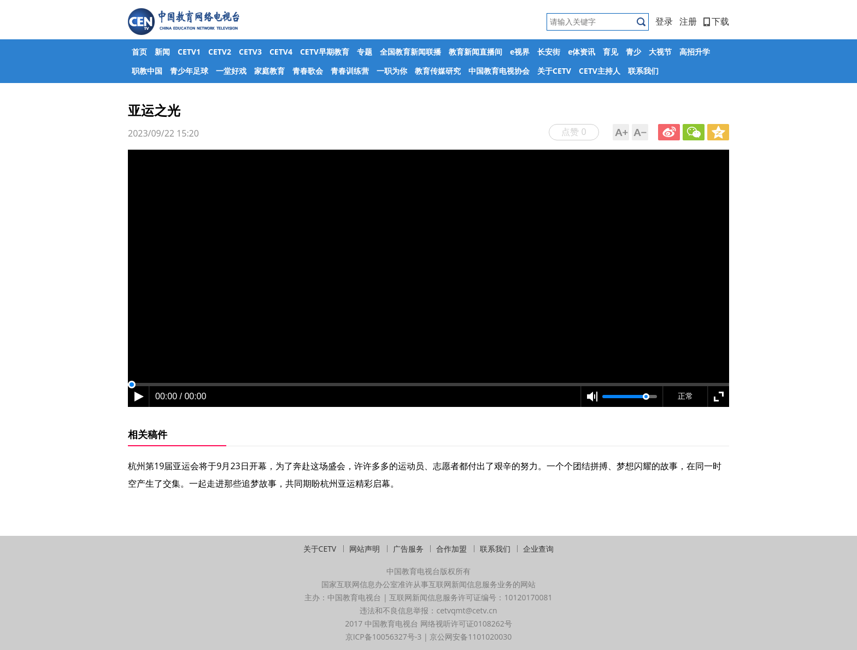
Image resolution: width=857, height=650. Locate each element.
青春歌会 (307, 71)
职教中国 (147, 71)
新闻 (162, 51)
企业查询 (538, 548)
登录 (664, 21)
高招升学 (694, 51)
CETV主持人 (599, 71)
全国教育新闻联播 (410, 51)
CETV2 (219, 51)
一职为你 (392, 71)
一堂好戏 (231, 71)
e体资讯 (581, 51)
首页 (139, 51)
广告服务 (408, 548)
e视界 (520, 51)
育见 (610, 51)
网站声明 (364, 548)
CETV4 (280, 51)
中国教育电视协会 (499, 71)
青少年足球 (189, 71)
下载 (716, 21)
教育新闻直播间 (475, 51)
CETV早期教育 (324, 51)
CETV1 (189, 51)
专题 (364, 51)
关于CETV (554, 71)
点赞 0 (573, 132)
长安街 (548, 51)
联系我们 (643, 71)
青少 (633, 51)
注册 (688, 21)
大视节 (660, 51)
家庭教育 (269, 71)
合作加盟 (451, 548)
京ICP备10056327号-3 (383, 636)
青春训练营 (350, 71)
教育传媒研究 (438, 71)
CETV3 (250, 51)
